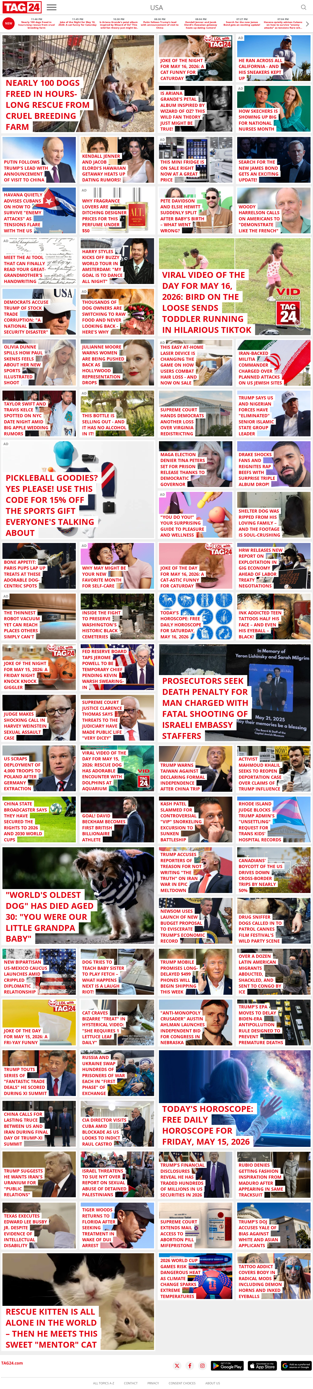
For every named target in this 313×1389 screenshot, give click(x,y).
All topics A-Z (103, 1383)
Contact (131, 1383)
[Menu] (51, 7)
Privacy (153, 1383)
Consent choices (182, 1383)
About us (212, 1383)
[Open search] (304, 7)
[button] (307, 24)
